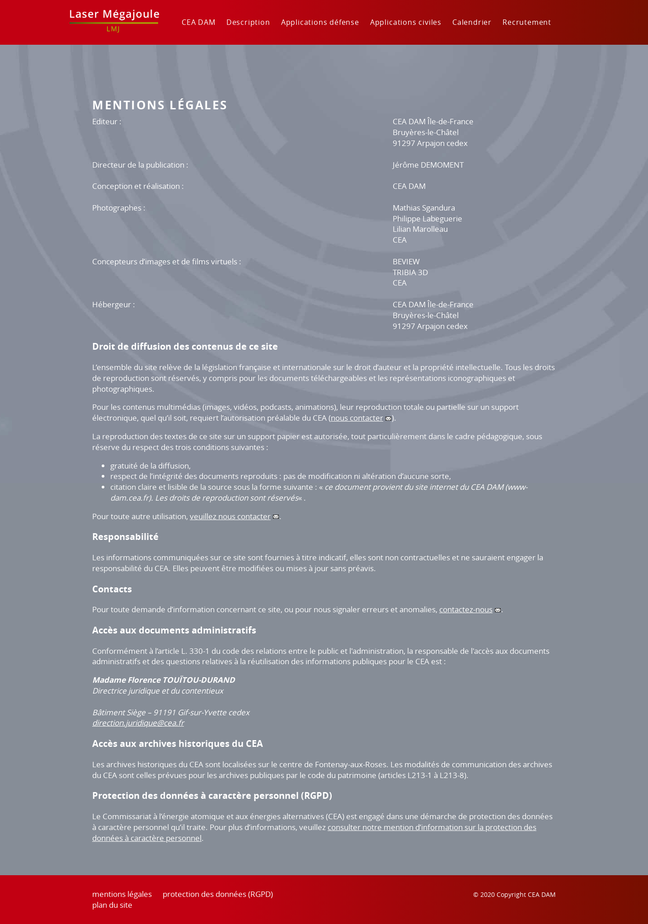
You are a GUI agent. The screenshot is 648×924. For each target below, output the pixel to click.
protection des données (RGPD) (218, 894)
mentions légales (122, 894)
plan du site (112, 905)
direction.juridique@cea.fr (138, 723)
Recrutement (526, 22)
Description (248, 22)
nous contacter (357, 418)
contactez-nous (466, 609)
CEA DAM (199, 22)
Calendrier (472, 22)
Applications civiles (405, 22)
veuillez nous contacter (230, 516)
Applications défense (320, 22)
